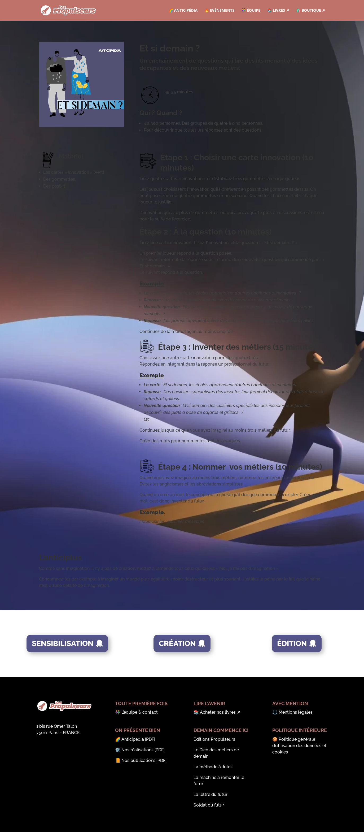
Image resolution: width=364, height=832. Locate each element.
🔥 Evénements (219, 10)
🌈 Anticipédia (183, 10)
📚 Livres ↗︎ (278, 10)
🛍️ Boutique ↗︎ (310, 10)
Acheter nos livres (218, 712)
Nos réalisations (137, 749)
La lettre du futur (210, 794)
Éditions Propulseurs (214, 739)
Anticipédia (132, 739)
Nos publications (138, 760)
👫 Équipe (250, 10)
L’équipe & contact (139, 712)
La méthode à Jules (213, 766)
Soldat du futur (209, 805)
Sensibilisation (62, 643)
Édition (292, 643)
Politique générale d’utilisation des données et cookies (299, 746)
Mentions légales (296, 712)
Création (177, 643)
